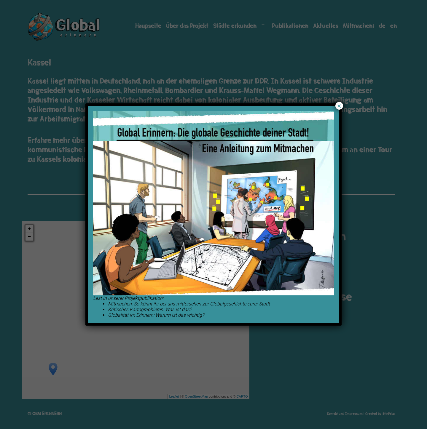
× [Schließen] (339, 106)
